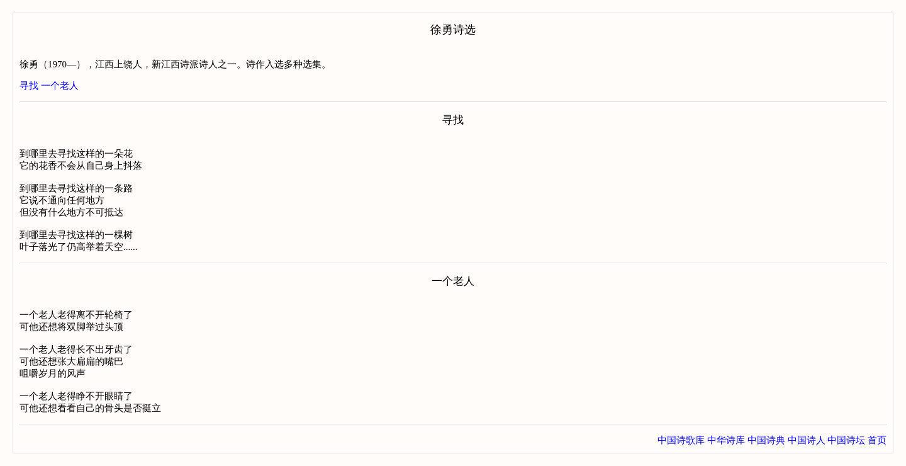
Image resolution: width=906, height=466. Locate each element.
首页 (877, 440)
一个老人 (60, 86)
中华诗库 (726, 440)
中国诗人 (806, 440)
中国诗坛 (846, 440)
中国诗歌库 (681, 440)
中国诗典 (766, 440)
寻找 (29, 86)
